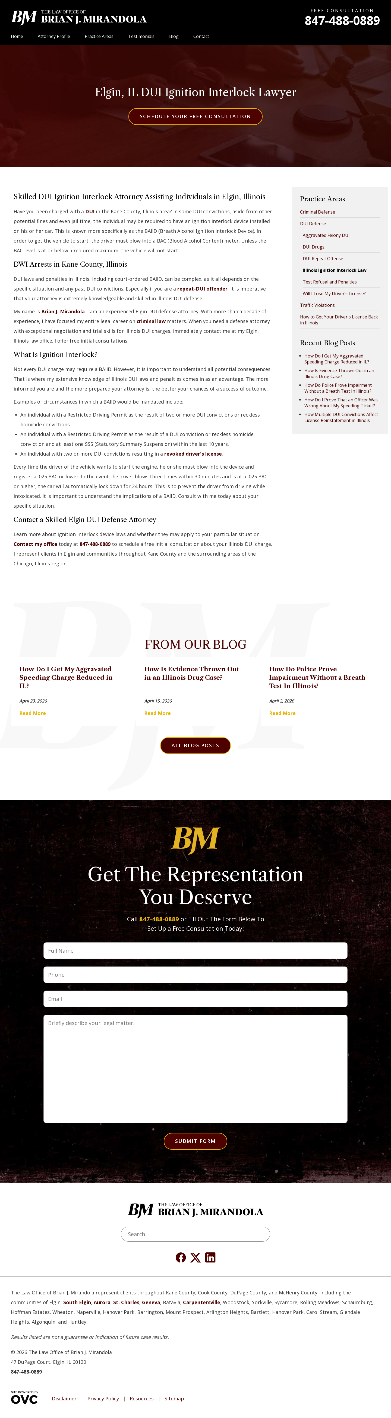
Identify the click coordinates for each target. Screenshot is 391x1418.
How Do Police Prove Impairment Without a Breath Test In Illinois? (338, 388)
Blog (174, 36)
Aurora (102, 1302)
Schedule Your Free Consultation (195, 116)
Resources (142, 1398)
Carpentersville (201, 1302)
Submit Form (195, 1141)
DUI (89, 211)
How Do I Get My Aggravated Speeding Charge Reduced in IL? (336, 359)
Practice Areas (99, 36)
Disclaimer (64, 1398)
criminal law (151, 321)
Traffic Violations (317, 305)
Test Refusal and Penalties (330, 282)
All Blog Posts (195, 745)
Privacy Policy (103, 1398)
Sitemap (174, 1398)
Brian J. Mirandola (63, 311)
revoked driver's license (193, 453)
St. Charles (126, 1302)
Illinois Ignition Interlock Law (335, 270)
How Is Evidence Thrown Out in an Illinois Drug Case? (339, 373)
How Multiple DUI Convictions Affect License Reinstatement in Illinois (341, 417)
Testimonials (141, 36)
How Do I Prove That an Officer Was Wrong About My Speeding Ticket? (341, 403)
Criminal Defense (317, 212)
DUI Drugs (313, 247)
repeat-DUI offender (202, 288)
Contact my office (35, 544)
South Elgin (77, 1302)
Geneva (151, 1302)
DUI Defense (313, 224)
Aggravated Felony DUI (326, 235)
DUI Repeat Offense (323, 259)
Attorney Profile (54, 36)
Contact (201, 36)
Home (17, 36)
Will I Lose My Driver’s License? (334, 294)
